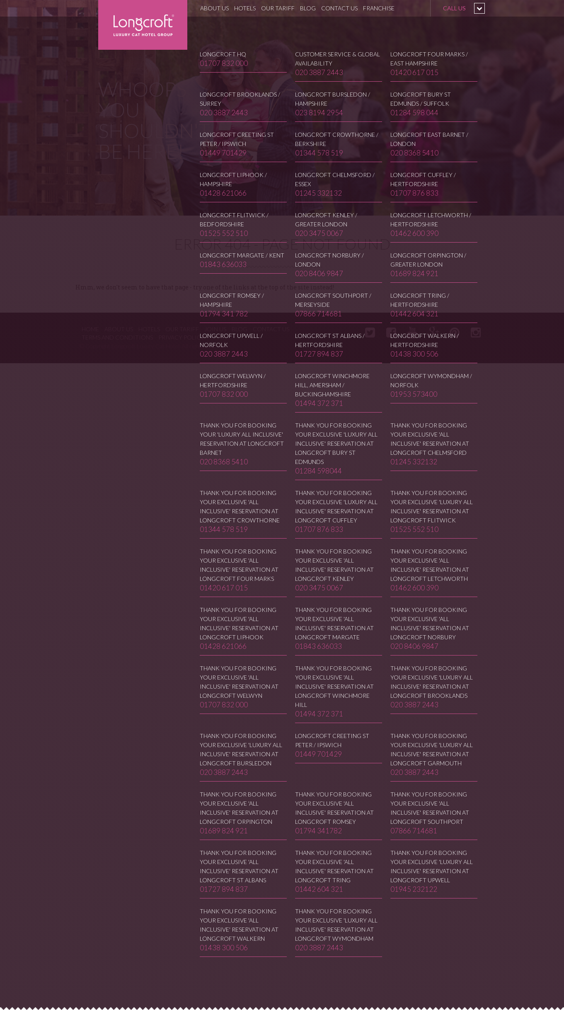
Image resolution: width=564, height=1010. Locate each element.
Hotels (245, 8)
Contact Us (339, 8)
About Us (214, 8)
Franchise (379, 8)
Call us (454, 8)
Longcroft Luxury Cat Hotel (142, 25)
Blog (308, 8)
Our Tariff (278, 8)
